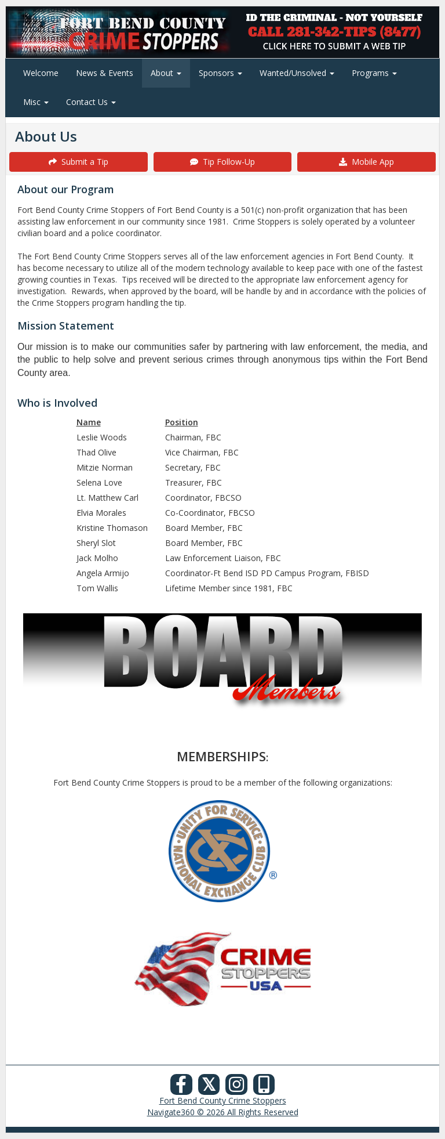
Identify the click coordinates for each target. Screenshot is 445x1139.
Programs (374, 72)
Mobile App (366, 161)
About (166, 72)
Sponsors (220, 72)
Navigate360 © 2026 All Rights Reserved (222, 1112)
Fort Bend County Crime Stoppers (222, 1100)
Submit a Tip (78, 161)
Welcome (41, 72)
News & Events (104, 72)
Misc (36, 101)
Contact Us (91, 101)
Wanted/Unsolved (297, 72)
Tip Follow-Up (222, 161)
